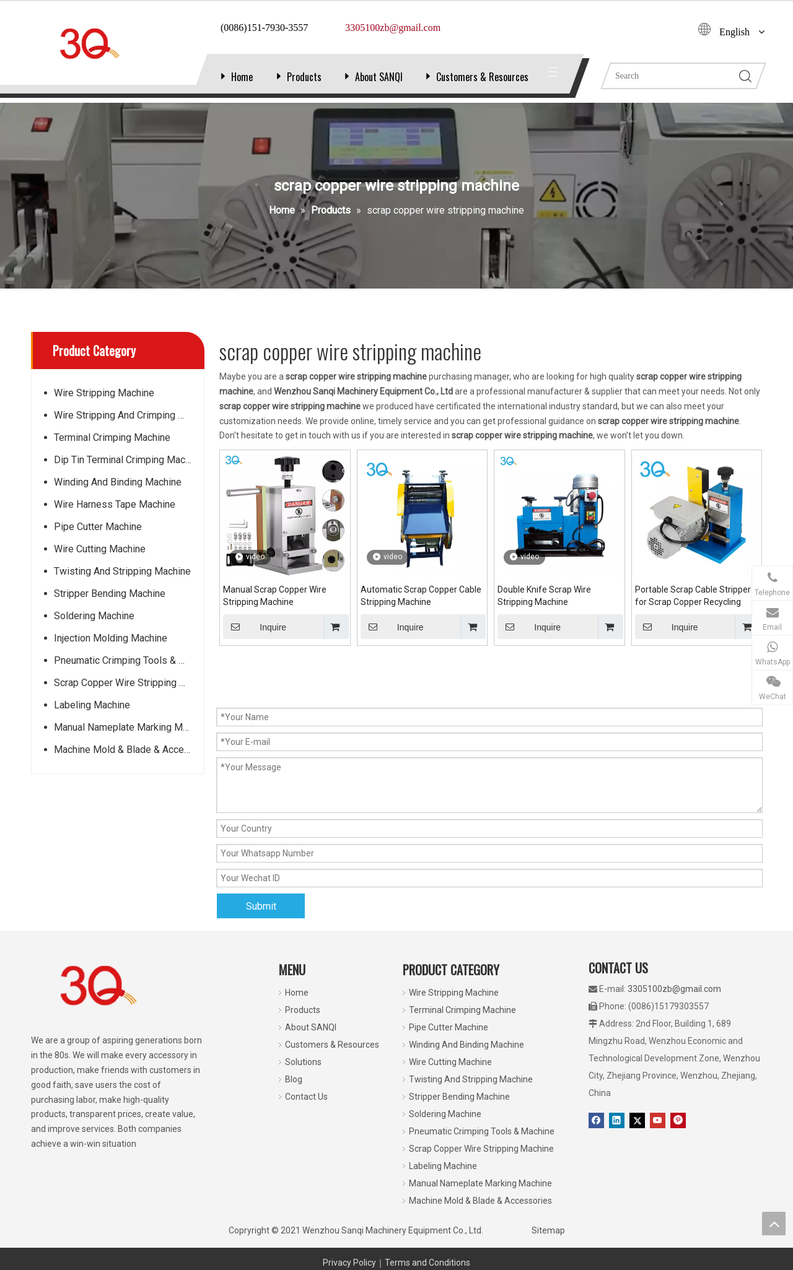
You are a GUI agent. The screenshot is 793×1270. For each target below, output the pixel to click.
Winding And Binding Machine (118, 482)
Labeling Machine (92, 705)
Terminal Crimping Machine (112, 437)
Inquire (254, 626)
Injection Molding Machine (110, 638)
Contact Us (306, 1097)
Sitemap (548, 1230)
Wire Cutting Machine (100, 549)
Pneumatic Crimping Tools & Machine (129, 660)
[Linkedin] (616, 1120)
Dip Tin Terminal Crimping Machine (128, 460)
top (774, 1223)
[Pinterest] (678, 1120)
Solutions (303, 1062)
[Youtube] (657, 1120)
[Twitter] (637, 1120)
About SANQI (379, 76)
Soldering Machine (94, 616)
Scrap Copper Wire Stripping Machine (129, 683)
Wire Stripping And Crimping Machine (129, 415)
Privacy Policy (349, 1263)
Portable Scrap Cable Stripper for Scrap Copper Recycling (693, 596)
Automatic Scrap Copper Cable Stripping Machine (421, 596)
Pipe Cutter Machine (98, 527)
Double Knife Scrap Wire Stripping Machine (544, 596)
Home (242, 76)
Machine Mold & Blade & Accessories (129, 749)
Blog (293, 1079)
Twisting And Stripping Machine (122, 571)
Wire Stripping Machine (104, 393)
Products (304, 76)
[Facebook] (596, 1120)
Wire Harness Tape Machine (114, 504)
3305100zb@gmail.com (674, 989)
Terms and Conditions (427, 1263)
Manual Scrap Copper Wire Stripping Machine (274, 596)
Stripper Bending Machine (109, 593)
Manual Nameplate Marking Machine (129, 727)
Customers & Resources (482, 76)
